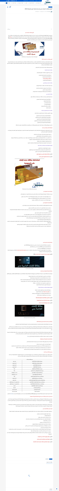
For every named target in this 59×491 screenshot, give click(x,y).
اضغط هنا (12, 393)
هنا (27, 336)
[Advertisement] (29, 20)
